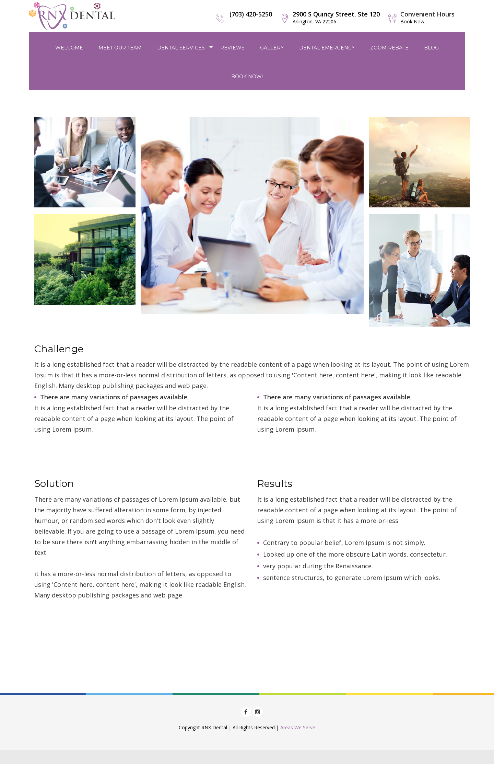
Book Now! (247, 76)
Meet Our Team (120, 48)
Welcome (69, 48)
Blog (431, 48)
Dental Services (181, 48)
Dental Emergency (327, 48)
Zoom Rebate (389, 48)
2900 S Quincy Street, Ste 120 (336, 17)
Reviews (232, 48)
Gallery (272, 48)
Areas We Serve (297, 727)
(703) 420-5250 (251, 14)
